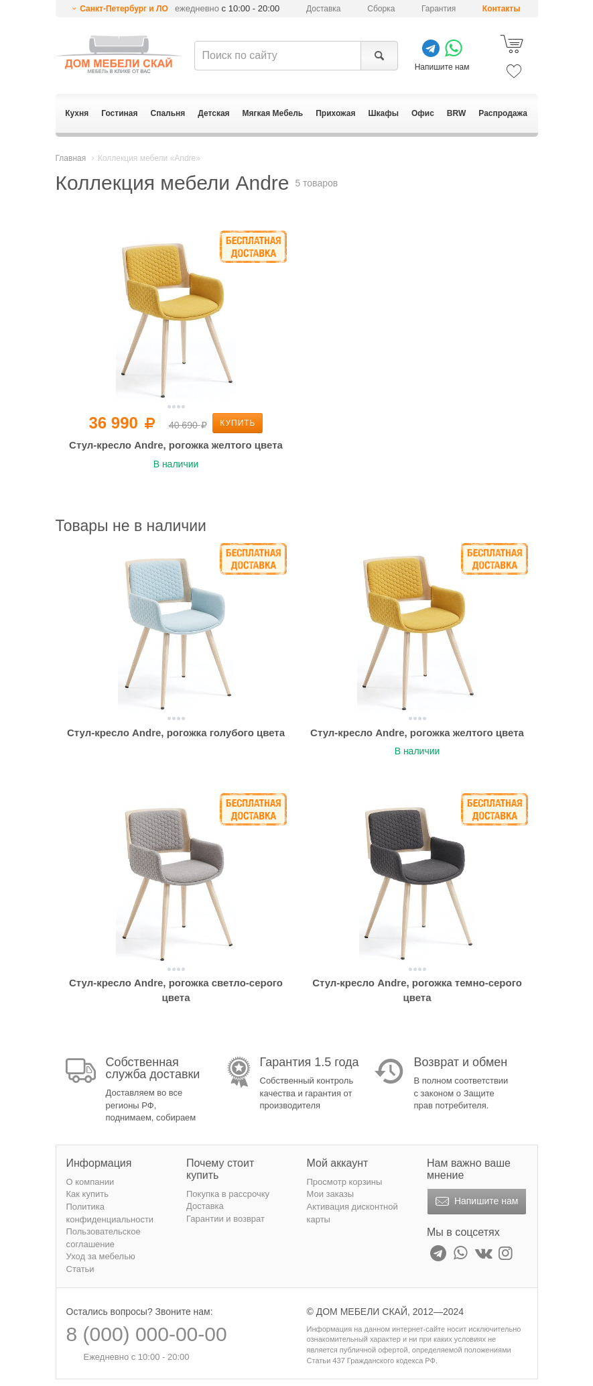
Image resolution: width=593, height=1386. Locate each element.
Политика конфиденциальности (110, 1213)
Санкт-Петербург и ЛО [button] (124, 8)
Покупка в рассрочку (227, 1194)
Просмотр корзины (345, 1182)
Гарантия (438, 8)
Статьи (80, 1269)
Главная (71, 158)
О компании (90, 1182)
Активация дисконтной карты (352, 1213)
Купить (237, 423)
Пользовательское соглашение (103, 1237)
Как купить (87, 1194)
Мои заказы (330, 1194)
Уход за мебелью (100, 1256)
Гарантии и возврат (225, 1219)
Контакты (501, 8)
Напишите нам (475, 1201)
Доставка (323, 8)
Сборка (381, 8)
